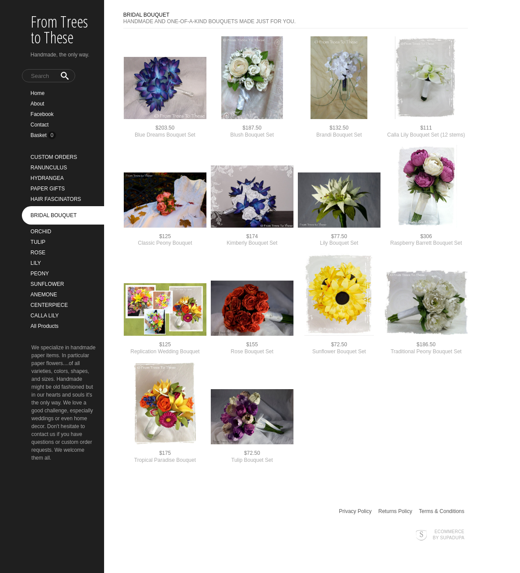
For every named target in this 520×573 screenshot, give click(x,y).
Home (38, 93)
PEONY (40, 274)
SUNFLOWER (47, 284)
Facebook (42, 114)
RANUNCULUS (49, 168)
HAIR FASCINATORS (56, 199)
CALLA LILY (45, 316)
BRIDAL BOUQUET (54, 215)
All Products (45, 326)
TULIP (38, 242)
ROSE (38, 253)
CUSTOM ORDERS (54, 157)
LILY (36, 263)
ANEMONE (44, 295)
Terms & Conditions (441, 511)
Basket (39, 135)
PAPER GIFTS (48, 189)
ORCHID (41, 231)
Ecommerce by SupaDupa (448, 534)
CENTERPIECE (49, 305)
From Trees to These (59, 29)
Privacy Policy (355, 511)
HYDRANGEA (47, 178)
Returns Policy (395, 511)
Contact (40, 125)
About (37, 104)
